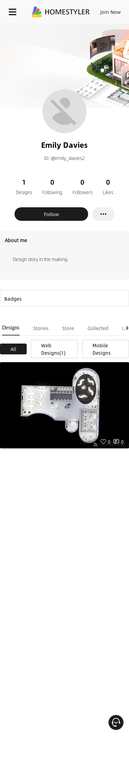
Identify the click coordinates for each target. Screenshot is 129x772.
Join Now (110, 12)
